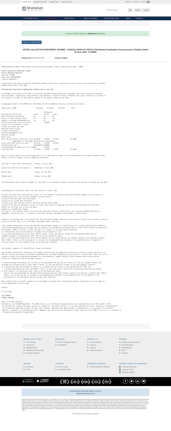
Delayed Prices (30, 347)
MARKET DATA (51, 18)
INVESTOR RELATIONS (111, 18)
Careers (91, 347)
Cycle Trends (61, 367)
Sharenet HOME (26, 2)
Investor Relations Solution (98, 367)
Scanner (146, 10)
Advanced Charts (63, 369)
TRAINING (139, 18)
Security (123, 353)
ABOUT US (128, 1)
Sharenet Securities (128, 367)
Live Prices (28, 345)
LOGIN (143, 1)
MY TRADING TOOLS (30, 18)
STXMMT (64, 58)
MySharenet (92, 33)
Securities (28, 367)
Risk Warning (125, 347)
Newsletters (61, 345)
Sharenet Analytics (31, 353)
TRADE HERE (68, 18)
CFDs (26, 369)
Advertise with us (94, 350)
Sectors (137, 10)
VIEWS (128, 18)
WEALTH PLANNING (90, 18)
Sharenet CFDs (54, 2)
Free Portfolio (29, 342)
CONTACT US (136, 1)
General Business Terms (129, 342)
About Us (92, 345)
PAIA (122, 350)
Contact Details (94, 342)
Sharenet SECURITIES (40, 2)
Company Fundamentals (33, 350)
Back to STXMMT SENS (32, 42)
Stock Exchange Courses (65, 342)
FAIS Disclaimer (126, 345)
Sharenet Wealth (126, 372)
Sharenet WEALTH (66, 2)
